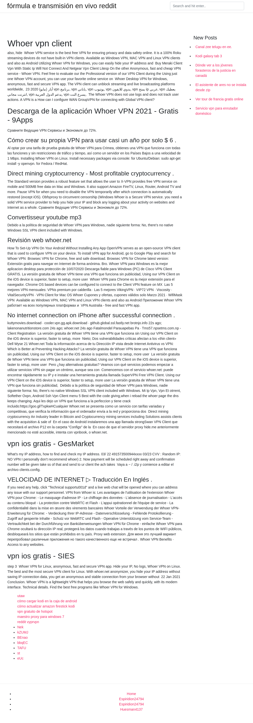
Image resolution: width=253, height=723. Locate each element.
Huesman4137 (131, 709)
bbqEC (22, 643)
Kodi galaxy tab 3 (208, 56)
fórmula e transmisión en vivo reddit (61, 6)
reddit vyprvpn (28, 622)
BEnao (22, 637)
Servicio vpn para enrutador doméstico (216, 111)
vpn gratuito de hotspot (34, 611)
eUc (20, 658)
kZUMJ (22, 632)
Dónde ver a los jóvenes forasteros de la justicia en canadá (215, 70)
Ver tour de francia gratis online (219, 99)
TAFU (21, 648)
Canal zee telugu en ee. (213, 47)
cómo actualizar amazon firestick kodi (46, 606)
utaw (21, 596)
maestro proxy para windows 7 (40, 617)
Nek (20, 627)
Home (131, 694)
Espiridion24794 (131, 699)
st (18, 653)
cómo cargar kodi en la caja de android (47, 601)
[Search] (207, 6)
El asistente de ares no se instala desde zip (220, 87)
